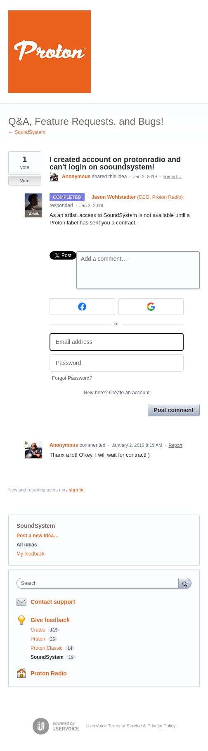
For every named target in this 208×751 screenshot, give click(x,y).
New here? (116, 393)
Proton (39, 639)
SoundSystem (36, 525)
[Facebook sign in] (82, 306)
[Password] (117, 363)
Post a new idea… (38, 536)
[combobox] (99, 583)
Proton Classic (47, 648)
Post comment (174, 410)
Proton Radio (49, 673)
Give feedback (50, 620)
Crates (39, 630)
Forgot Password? (72, 378)
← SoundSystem (26, 132)
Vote (24, 180)
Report (175, 445)
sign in (76, 489)
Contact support (53, 602)
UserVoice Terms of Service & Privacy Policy (131, 725)
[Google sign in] (151, 306)
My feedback (31, 554)
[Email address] (117, 342)
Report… (172, 176)
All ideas (27, 545)
